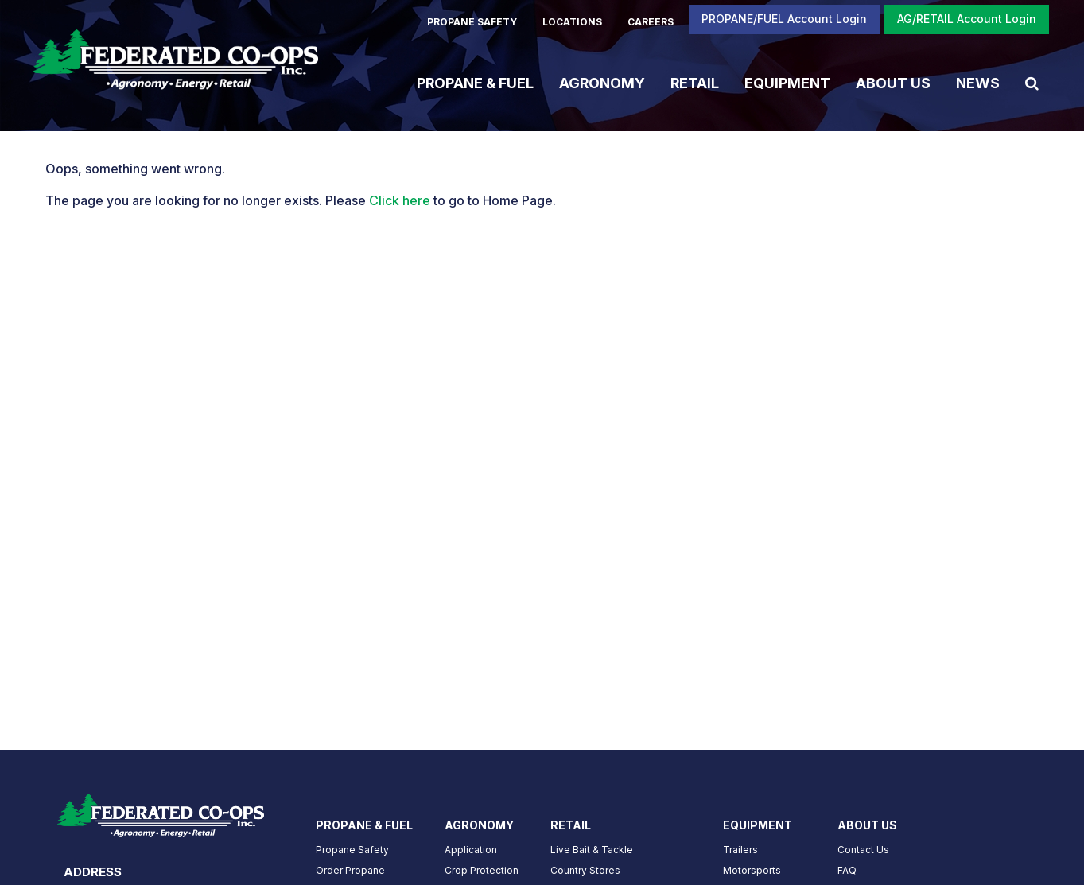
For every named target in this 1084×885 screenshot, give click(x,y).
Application (471, 850)
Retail (694, 82)
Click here (399, 200)
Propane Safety (352, 850)
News (978, 82)
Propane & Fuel (475, 82)
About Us (893, 82)
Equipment (787, 82)
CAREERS (650, 22)
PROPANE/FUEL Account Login (784, 18)
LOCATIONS (572, 22)
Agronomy (602, 82)
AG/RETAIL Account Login (966, 18)
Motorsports (752, 870)
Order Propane (350, 870)
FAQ (847, 870)
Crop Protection (482, 870)
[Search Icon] (1032, 83)
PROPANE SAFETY (472, 22)
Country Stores (585, 870)
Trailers (740, 850)
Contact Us (863, 850)
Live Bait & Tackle (591, 850)
